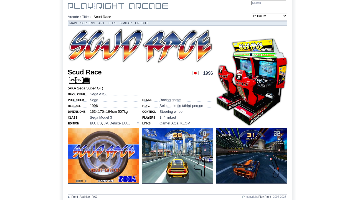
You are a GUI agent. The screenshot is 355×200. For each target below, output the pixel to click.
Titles (86, 17)
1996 (208, 73)
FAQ (94, 196)
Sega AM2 (98, 94)
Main (73, 23)
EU (92, 123)
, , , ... (110, 123)
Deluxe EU (118, 123)
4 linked (169, 117)
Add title (85, 196)
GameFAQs (168, 123)
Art (101, 23)
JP (106, 123)
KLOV (185, 123)
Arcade (73, 17)
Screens (87, 23)
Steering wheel (171, 111)
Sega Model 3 (101, 117)
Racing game (170, 100)
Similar (126, 23)
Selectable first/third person (181, 106)
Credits (141, 23)
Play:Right (264, 196)
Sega (94, 100)
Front (75, 196)
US (99, 123)
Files (112, 23)
